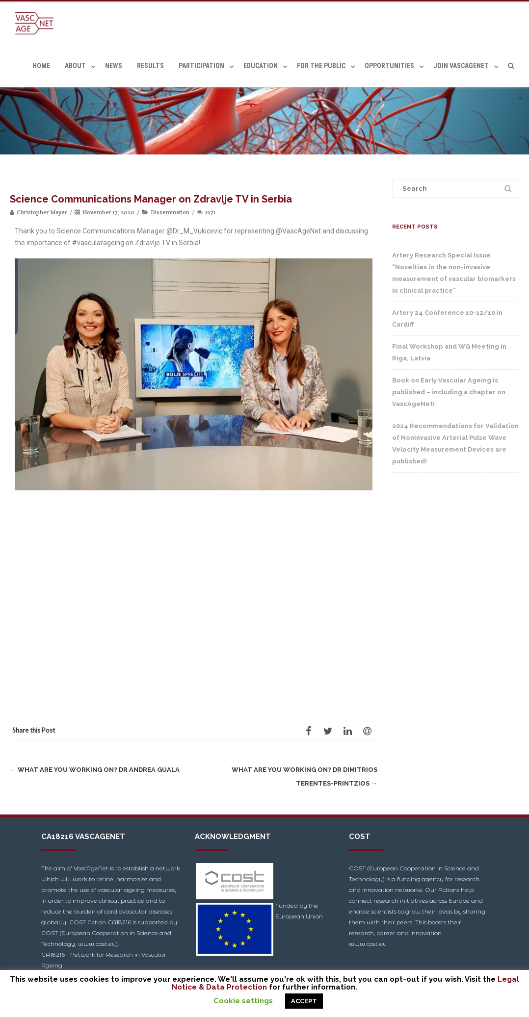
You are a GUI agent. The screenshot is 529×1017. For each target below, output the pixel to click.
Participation (201, 66)
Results (150, 66)
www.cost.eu (368, 943)
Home (41, 66)
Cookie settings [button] (243, 1000)
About (75, 66)
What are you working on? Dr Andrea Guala (95, 769)
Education (260, 66)
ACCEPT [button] (304, 1001)
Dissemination (170, 212)
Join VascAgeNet (461, 66)
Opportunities (389, 66)
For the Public (321, 66)
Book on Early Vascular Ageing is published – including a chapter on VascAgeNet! (448, 392)
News (113, 66)
